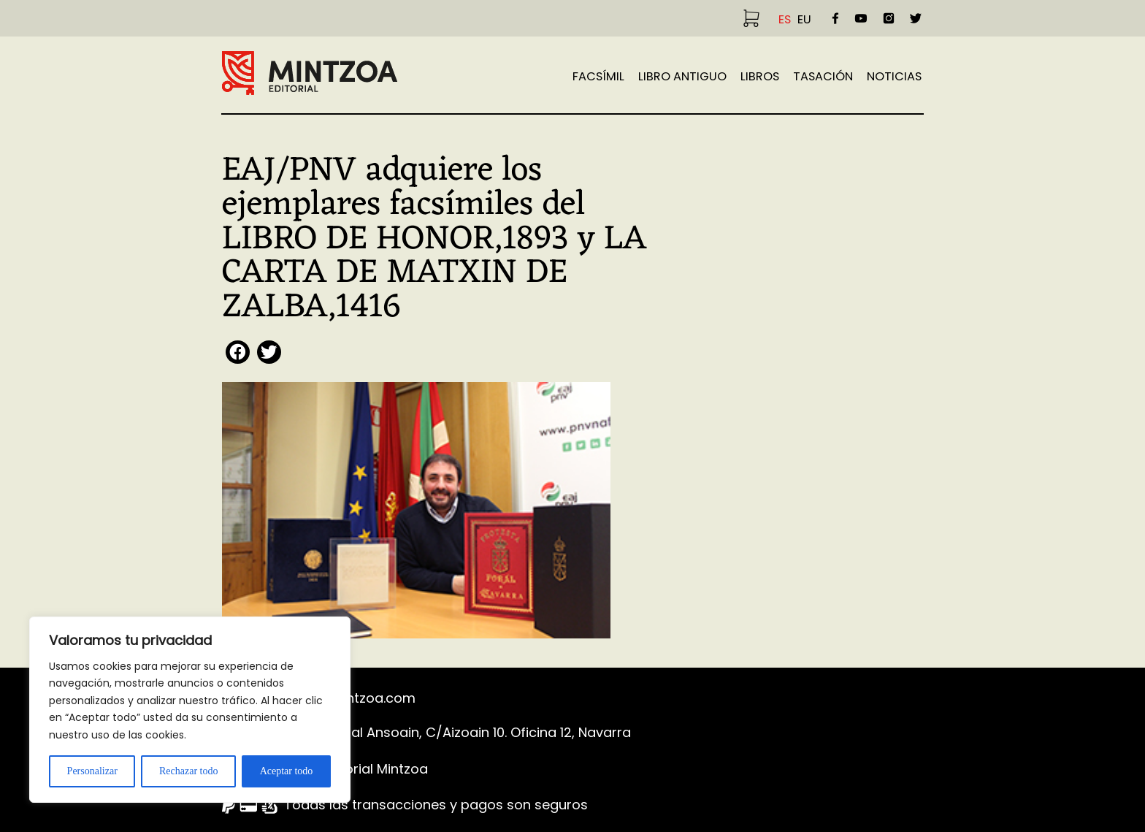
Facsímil (598, 76)
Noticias (894, 76)
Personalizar (92, 771)
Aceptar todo (286, 771)
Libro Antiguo (682, 76)
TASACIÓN (823, 76)
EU (804, 19)
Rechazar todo (188, 771)
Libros (759, 76)
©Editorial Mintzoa (369, 769)
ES (784, 19)
